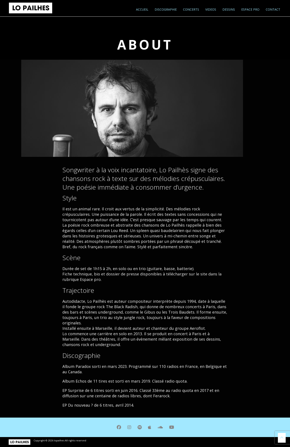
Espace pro (249, 9)
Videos (210, 9)
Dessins (228, 9)
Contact (272, 9)
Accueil (141, 9)
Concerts (190, 9)
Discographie (165, 9)
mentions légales (97, 440)
